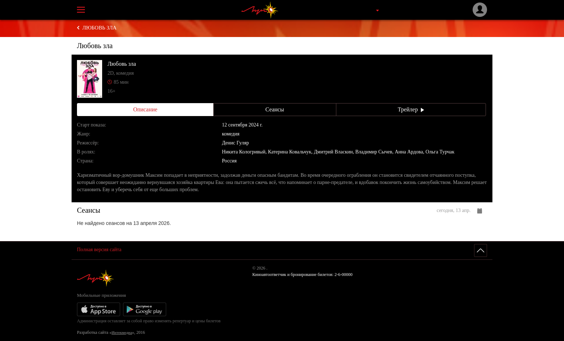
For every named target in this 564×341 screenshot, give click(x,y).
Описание (145, 109)
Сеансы (274, 109)
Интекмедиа (122, 332)
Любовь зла (99, 28)
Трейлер (411, 109)
